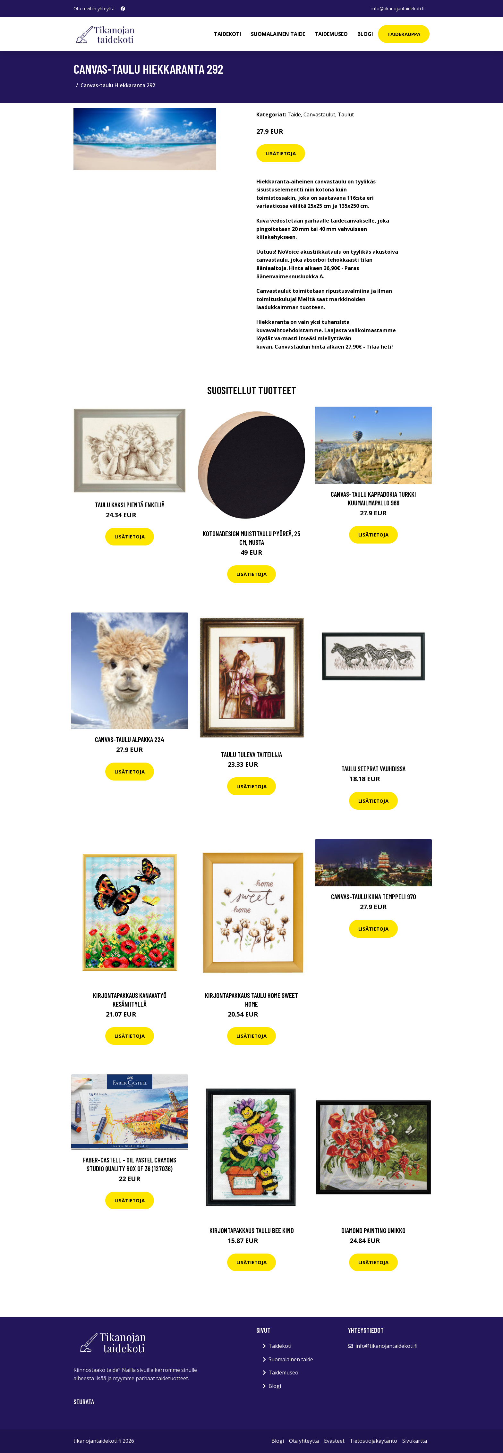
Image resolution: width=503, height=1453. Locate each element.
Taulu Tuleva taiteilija (251, 754)
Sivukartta (414, 1440)
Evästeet (334, 1440)
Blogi (365, 34)
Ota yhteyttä (304, 1440)
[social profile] (123, 9)
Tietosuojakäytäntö (373, 1440)
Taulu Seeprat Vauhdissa (373, 769)
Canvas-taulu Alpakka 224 (129, 739)
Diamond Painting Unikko (373, 1230)
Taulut (346, 114)
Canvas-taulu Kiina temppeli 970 (373, 896)
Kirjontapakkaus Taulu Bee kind (251, 1230)
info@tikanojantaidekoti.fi (397, 8)
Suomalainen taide (278, 34)
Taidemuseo (331, 34)
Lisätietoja (281, 153)
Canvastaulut (319, 114)
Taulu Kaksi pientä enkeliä (130, 505)
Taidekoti (227, 34)
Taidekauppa (403, 34)
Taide (294, 114)
